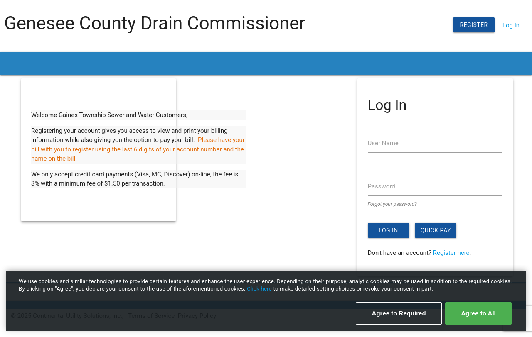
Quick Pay (436, 230)
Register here (451, 252)
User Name (383, 143)
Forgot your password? (392, 204)
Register (474, 25)
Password (381, 186)
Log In (511, 25)
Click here (260, 289)
